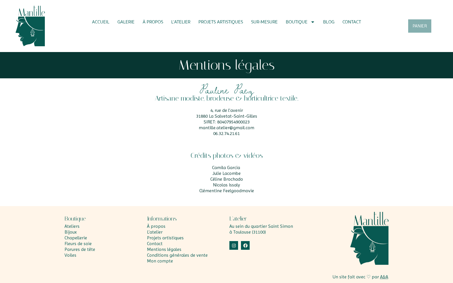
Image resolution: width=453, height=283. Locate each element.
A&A (384, 277)
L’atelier (180, 22)
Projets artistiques (220, 22)
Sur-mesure (264, 22)
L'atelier (238, 218)
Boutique (300, 22)
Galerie (126, 22)
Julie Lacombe (226, 173)
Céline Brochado (226, 179)
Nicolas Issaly (226, 185)
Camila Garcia (226, 167)
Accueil (100, 22)
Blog (328, 22)
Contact (351, 22)
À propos (153, 22)
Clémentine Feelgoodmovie (226, 190)
